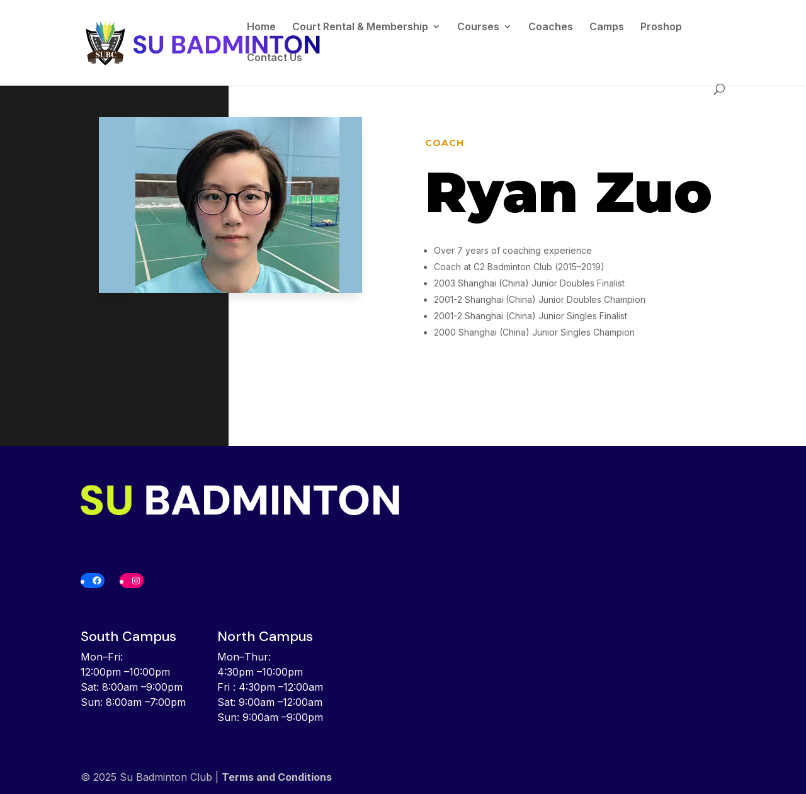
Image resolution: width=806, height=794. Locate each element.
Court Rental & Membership (360, 27)
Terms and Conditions (277, 777)
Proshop (661, 27)
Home (261, 27)
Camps (606, 27)
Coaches (550, 27)
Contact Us (274, 58)
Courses (478, 27)
